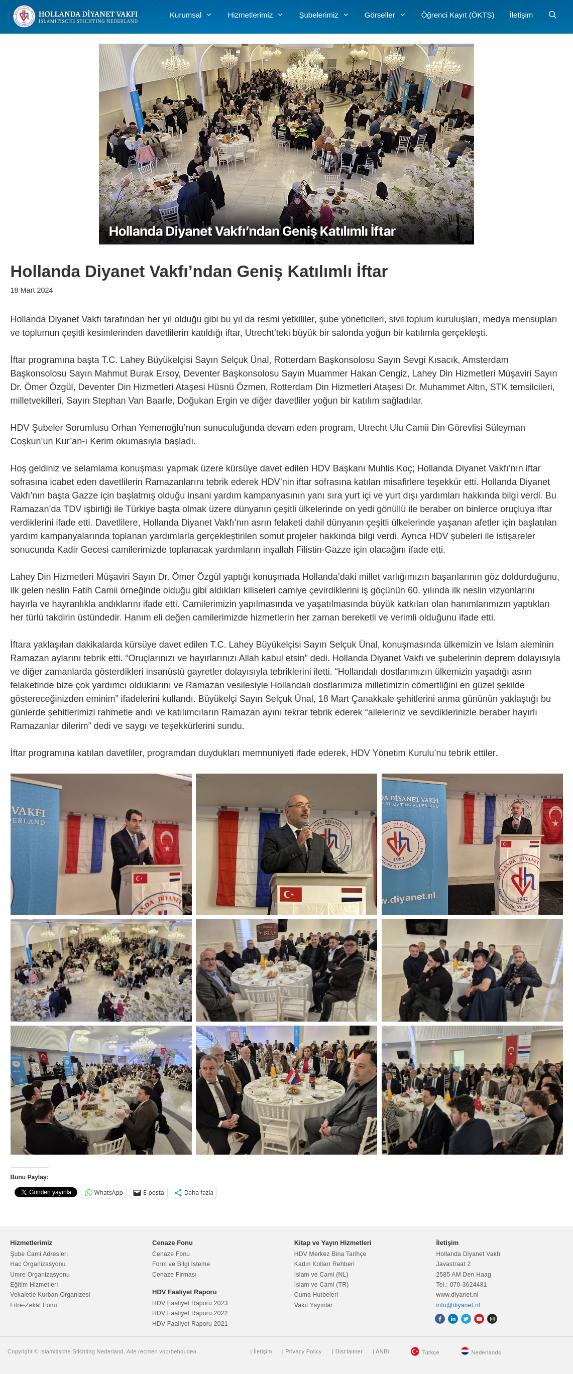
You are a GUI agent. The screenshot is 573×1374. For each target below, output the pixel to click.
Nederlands (486, 1352)
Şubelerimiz (328, 15)
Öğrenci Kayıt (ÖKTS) (458, 15)
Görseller (389, 15)
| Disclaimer (347, 1351)
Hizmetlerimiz (259, 15)
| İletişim (261, 1351)
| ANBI (381, 1351)
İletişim (521, 15)
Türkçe (430, 1352)
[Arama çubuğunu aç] (552, 15)
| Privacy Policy (302, 1351)
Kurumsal (195, 15)
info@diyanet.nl (458, 1305)
